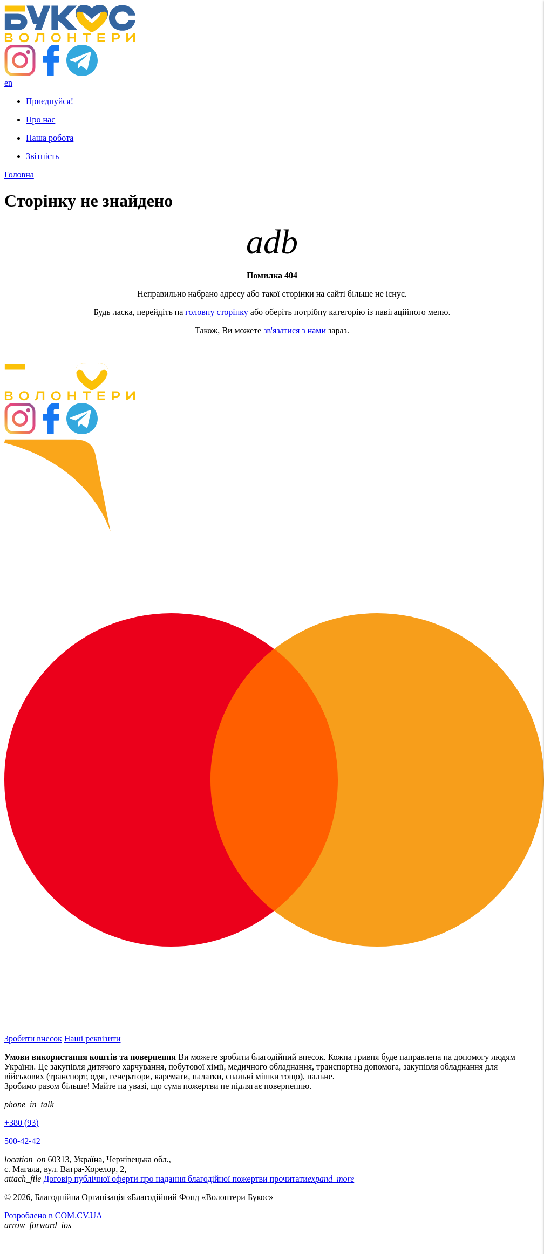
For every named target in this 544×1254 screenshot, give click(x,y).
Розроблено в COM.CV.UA (53, 1215)
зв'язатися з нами (294, 330)
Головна (19, 174)
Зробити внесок (33, 1038)
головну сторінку (216, 312)
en (8, 82)
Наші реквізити (92, 1038)
